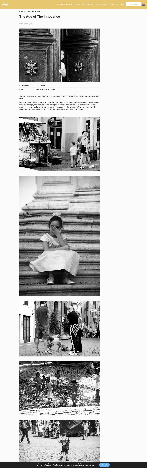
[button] (21, 23)
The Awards (61, 4)
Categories (69, 4)
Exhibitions (89, 4)
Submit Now (133, 4)
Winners (77, 4)
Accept (104, 465)
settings (91, 466)
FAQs (122, 4)
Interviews (105, 4)
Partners (97, 4)
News (112, 4)
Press (117, 4)
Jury (83, 4)
